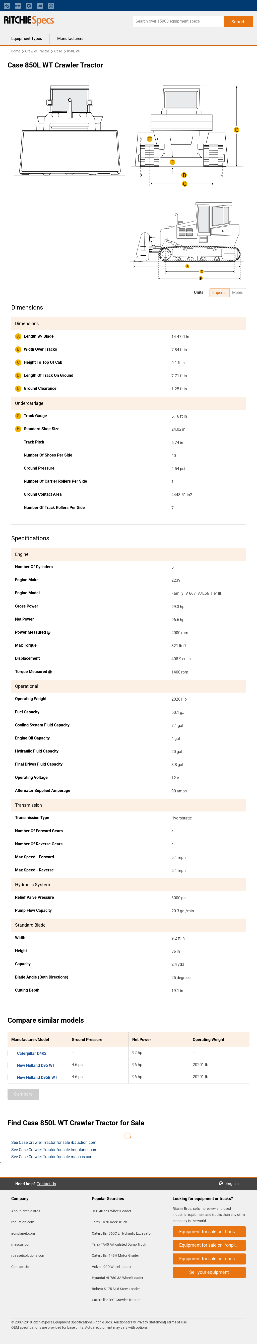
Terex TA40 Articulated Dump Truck (119, 1244)
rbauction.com (22, 1222)
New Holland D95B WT (37, 1077)
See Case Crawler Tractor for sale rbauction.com (53, 1142)
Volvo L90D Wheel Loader (112, 1267)
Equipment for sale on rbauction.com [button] (212, 1231)
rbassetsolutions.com (28, 1255)
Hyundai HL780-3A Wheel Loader (117, 1278)
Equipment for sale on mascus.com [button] (212, 1258)
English (234, 1183)
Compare (23, 1094)
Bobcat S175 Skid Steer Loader (116, 1289)
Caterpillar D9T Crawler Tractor (116, 1300)
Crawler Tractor (37, 51)
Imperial (219, 292)
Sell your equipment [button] (209, 1272)
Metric (237, 292)
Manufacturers (70, 38)
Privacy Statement (151, 1322)
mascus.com (21, 1244)
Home (15, 51)
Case (58, 51)
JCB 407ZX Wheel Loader (111, 1211)
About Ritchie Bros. (26, 1211)
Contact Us (46, 1183)
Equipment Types (26, 38)
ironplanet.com (23, 1233)
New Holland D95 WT (36, 1065)
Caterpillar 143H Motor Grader (115, 1255)
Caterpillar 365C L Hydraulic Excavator (122, 1233)
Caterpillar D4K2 (31, 1053)
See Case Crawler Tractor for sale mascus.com (52, 1156)
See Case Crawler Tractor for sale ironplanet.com (54, 1149)
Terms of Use (176, 1322)
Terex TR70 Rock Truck (109, 1222)
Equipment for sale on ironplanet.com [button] (212, 1245)
